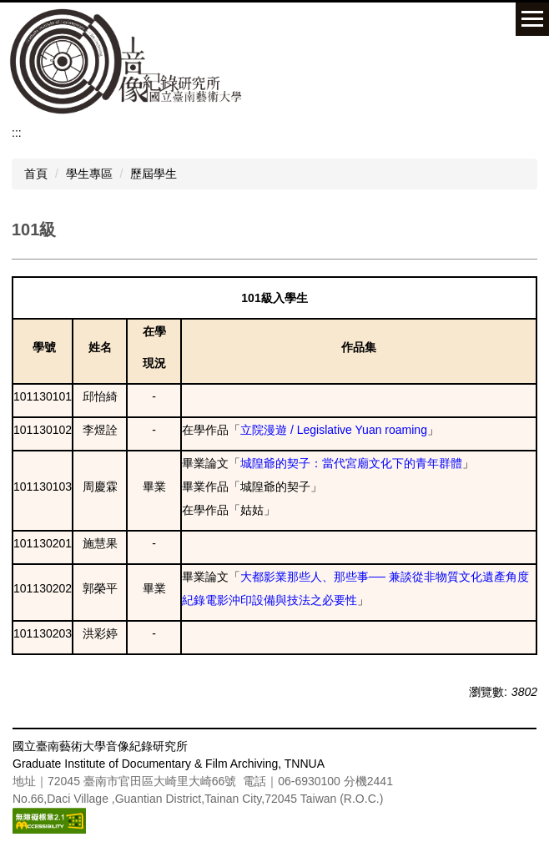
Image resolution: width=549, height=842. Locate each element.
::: (17, 132)
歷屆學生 (153, 173)
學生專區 (89, 173)
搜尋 (514, 32)
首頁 (36, 173)
